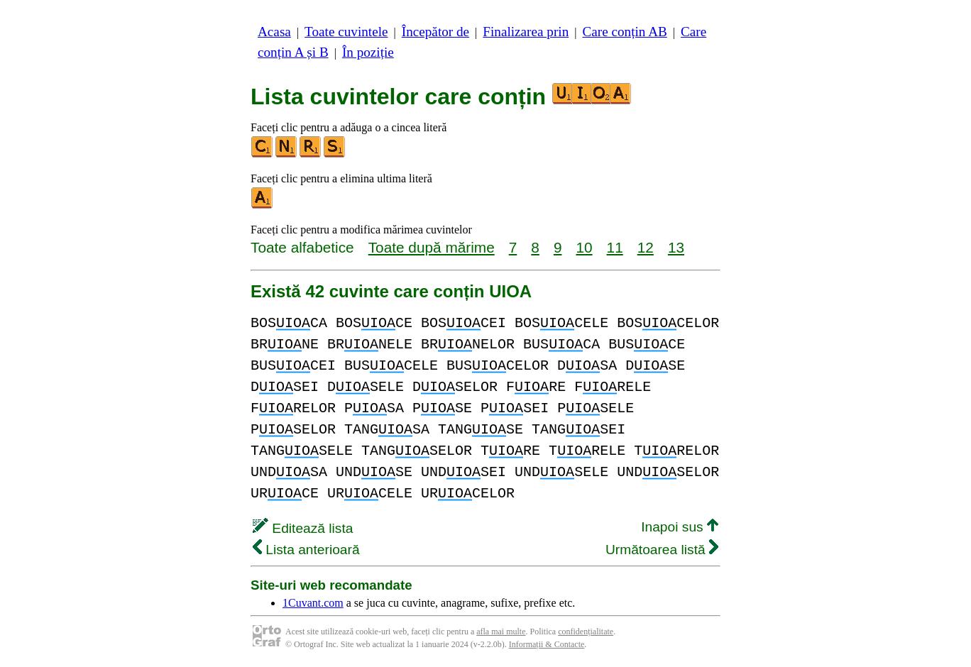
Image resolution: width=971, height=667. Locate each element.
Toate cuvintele (346, 31)
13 (676, 247)
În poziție (368, 52)
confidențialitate (585, 631)
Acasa (274, 31)
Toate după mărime (431, 247)
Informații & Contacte (547, 644)
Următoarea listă (661, 549)
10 (584, 247)
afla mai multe (500, 631)
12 (645, 247)
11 (615, 247)
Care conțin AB (624, 31)
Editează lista (303, 528)
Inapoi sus (679, 526)
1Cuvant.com (313, 603)
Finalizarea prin (526, 31)
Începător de (435, 31)
